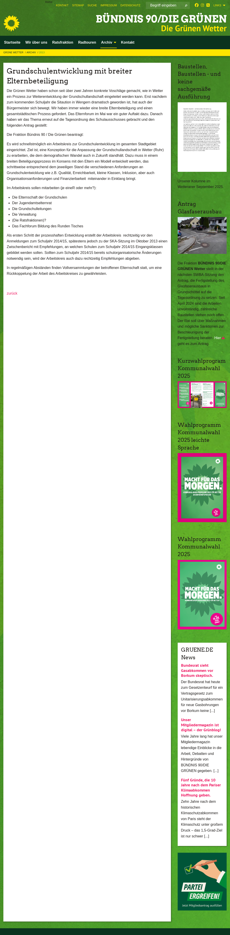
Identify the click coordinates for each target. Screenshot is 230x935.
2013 (41, 52)
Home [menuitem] (48, 2)
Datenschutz (130, 5)
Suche (92, 5)
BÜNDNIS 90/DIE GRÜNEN (161, 19)
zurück (12, 293)
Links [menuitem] (217, 5)
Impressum (109, 5)
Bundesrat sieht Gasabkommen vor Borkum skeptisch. (197, 670)
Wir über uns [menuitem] (36, 42)
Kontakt (62, 5)
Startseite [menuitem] (12, 42)
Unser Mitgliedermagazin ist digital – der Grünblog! (201, 724)
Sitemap (78, 5)
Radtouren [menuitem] (87, 42)
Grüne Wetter (13, 52)
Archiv (32, 52)
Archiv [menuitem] (106, 42)
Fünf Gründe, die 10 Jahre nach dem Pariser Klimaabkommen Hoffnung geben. (201, 787)
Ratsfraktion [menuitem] (62, 42)
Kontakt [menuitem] (128, 42)
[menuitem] (62, 5)
